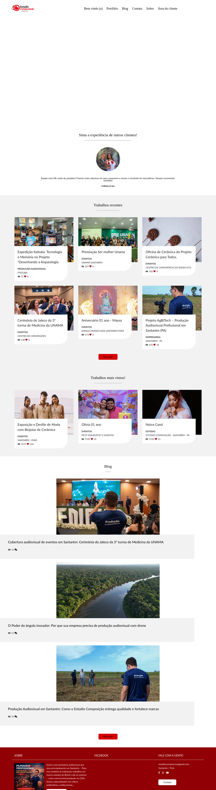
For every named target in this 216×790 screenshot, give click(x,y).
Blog (125, 8)
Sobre (150, 8)
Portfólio (112, 8)
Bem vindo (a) (93, 8)
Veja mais (108, 356)
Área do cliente (167, 8)
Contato (137, 8)
